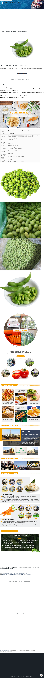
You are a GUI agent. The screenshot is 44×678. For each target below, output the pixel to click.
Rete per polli (11, 565)
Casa (3, 31)
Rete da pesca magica (14, 567)
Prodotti (7, 31)
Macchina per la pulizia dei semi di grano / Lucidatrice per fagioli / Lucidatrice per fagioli (16, 574)
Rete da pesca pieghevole (31, 567)
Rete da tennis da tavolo (22, 567)
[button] (33, 2)
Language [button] (41, 2)
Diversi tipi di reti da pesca (36, 565)
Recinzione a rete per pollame (19, 565)
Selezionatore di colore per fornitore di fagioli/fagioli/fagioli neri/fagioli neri (16, 573)
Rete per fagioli (10, 568)
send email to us (22, 73)
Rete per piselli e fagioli (4, 565)
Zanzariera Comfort (28, 565)
